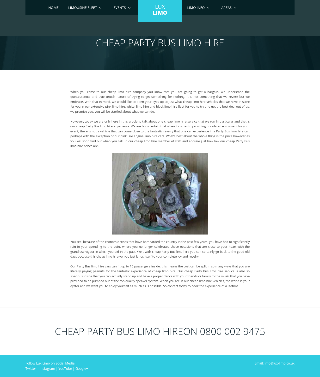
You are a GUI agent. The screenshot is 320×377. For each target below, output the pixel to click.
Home (53, 7)
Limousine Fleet (82, 7)
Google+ (81, 368)
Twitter (30, 368)
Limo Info (196, 7)
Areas (226, 7)
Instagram (47, 368)
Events (119, 7)
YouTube (65, 368)
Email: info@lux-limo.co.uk (274, 363)
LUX (160, 9)
